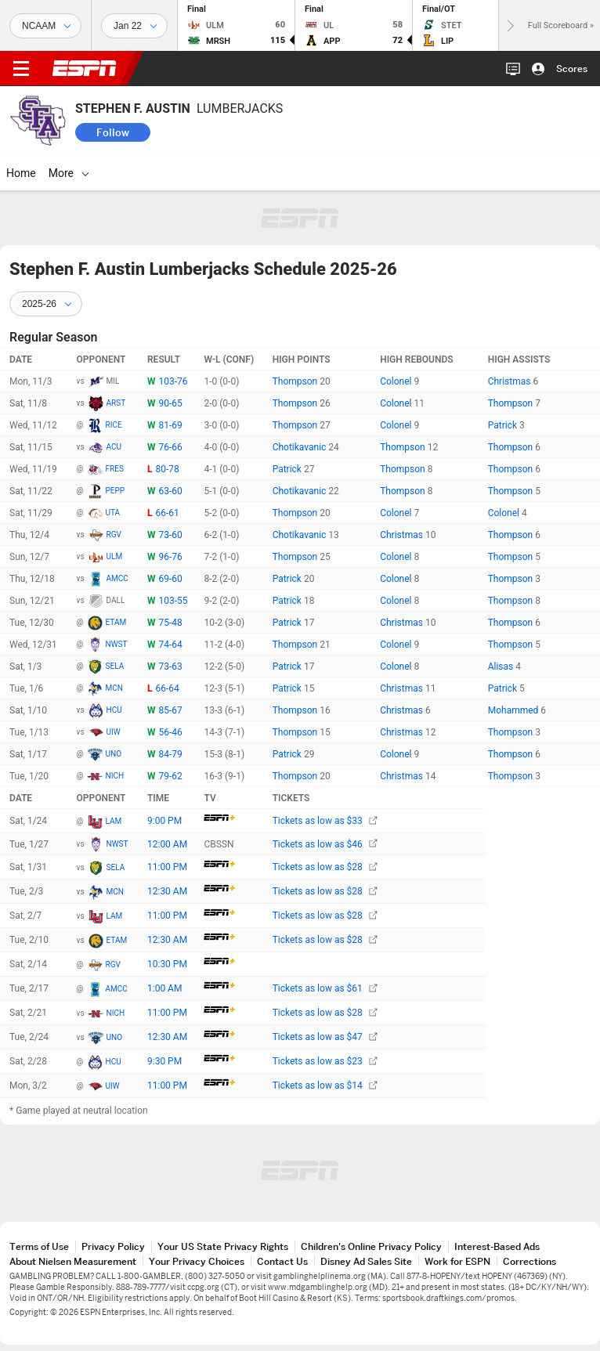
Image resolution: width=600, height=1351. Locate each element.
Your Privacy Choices (196, 1261)
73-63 (170, 666)
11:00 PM (167, 867)
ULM (115, 556)
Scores (571, 68)
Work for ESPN (457, 1261)
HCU (114, 710)
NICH (115, 775)
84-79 (170, 754)
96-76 (170, 556)
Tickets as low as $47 (325, 1036)
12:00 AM (167, 844)
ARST (116, 403)
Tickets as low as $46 (325, 844)
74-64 (170, 644)
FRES (115, 468)
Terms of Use (39, 1246)
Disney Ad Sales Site (366, 1261)
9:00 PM (164, 820)
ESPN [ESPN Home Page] (84, 68)
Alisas (502, 666)
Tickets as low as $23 (325, 1061)
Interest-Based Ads (497, 1246)
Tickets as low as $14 (325, 1085)
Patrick (503, 425)
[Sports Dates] (134, 26)
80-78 (167, 469)
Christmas (510, 381)
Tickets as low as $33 (325, 820)
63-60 (170, 491)
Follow (112, 132)
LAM (114, 821)
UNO (114, 754)
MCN (114, 688)
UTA (113, 512)
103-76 (172, 381)
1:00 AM (164, 988)
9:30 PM (164, 1061)
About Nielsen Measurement (72, 1261)
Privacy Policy (113, 1246)
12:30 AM (167, 891)
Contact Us (282, 1261)
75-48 (170, 622)
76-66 (170, 447)
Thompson (296, 381)
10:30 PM (167, 964)
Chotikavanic (301, 447)
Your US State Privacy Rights (222, 1246)
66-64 (167, 688)
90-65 (170, 403)
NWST (117, 644)
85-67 (170, 710)
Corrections (529, 1261)
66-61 (167, 513)
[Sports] (45, 26)
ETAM (116, 622)
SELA (115, 666)
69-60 (170, 578)
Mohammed (514, 710)
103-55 (172, 600)
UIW (114, 732)
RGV (114, 534)
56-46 (170, 732)
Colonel (397, 381)
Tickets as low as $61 (325, 988)
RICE (114, 425)
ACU (114, 447)
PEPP (115, 490)
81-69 (170, 425)
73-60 (170, 534)
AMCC (117, 578)
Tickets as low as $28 (325, 867)
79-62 (170, 776)
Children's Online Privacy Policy (371, 1246)
